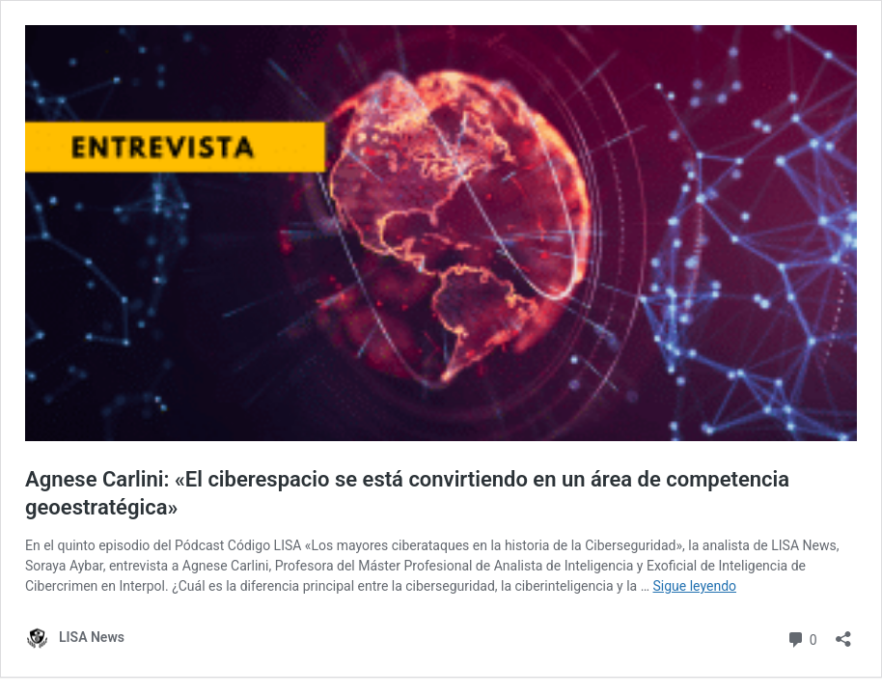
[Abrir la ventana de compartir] (843, 633)
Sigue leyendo (695, 586)
